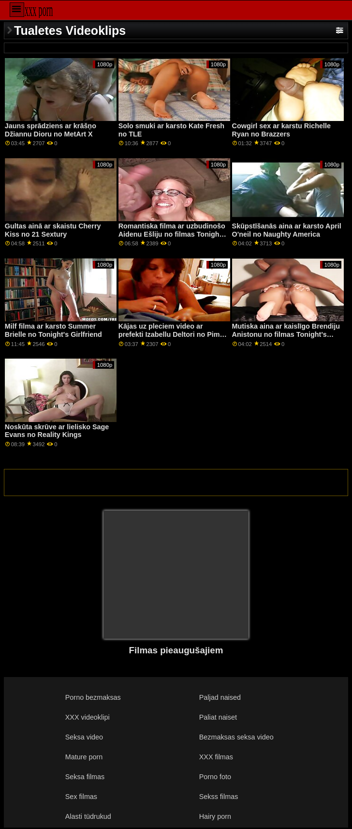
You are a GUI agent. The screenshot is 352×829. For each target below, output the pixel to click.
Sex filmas (81, 796)
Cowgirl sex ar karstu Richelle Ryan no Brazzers (281, 130)
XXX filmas (216, 757)
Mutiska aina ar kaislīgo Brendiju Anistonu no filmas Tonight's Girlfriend (286, 334)
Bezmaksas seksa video (236, 737)
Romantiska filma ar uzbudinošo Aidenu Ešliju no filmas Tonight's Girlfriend (172, 234)
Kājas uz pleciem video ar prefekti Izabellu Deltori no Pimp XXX (171, 334)
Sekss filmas (218, 796)
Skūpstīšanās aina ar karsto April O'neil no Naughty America (286, 230)
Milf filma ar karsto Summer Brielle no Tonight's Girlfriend (53, 330)
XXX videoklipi (87, 717)
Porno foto (215, 777)
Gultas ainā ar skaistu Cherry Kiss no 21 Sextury (53, 230)
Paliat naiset (218, 717)
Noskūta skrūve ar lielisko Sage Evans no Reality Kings (57, 431)
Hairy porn (215, 816)
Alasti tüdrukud (88, 816)
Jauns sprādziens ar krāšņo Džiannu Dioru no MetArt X (50, 130)
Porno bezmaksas (93, 697)
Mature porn (84, 757)
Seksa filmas (84, 777)
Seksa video (84, 737)
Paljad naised (220, 697)
